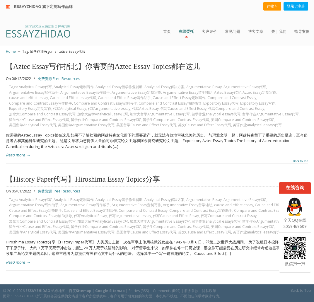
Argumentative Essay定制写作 (136, 92)
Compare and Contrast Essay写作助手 (40, 103)
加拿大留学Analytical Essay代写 (102, 114)
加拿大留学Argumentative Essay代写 (160, 114)
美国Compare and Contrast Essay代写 (242, 119)
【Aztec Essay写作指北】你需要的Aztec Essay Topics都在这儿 (103, 66)
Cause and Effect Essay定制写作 (179, 97)
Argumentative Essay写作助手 (34, 92)
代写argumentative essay (109, 108)
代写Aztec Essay (145, 108)
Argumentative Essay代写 (244, 86)
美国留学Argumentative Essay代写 (86, 124)
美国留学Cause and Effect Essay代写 (146, 124)
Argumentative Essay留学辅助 (187, 92)
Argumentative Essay (204, 86)
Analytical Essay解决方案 (164, 86)
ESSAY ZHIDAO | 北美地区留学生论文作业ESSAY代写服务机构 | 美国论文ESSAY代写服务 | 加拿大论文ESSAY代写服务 (43, 30)
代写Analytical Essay (69, 108)
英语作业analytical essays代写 (257, 124)
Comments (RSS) (166, 290)
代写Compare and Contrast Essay (236, 108)
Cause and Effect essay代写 (73, 97)
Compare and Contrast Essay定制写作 (105, 103)
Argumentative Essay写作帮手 (85, 92)
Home (11, 51)
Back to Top (300, 161)
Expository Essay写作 (257, 103)
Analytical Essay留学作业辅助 (119, 86)
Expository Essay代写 (220, 103)
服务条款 (191, 290)
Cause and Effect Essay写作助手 (124, 97)
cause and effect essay (28, 97)
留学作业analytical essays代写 (216, 114)
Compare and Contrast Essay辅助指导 (170, 103)
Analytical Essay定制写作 (74, 86)
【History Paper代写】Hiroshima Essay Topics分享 (83, 179)
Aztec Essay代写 (227, 92)
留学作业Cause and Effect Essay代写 (39, 119)
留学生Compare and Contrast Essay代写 (176, 119)
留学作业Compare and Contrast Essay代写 (106, 119)
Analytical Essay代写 (35, 86)
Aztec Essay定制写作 (259, 92)
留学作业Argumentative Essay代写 (270, 114)
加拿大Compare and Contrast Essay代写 (42, 114)
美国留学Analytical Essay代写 (32, 124)
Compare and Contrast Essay (231, 97)
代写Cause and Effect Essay (184, 108)
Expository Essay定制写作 (30, 108)
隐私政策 (209, 290)
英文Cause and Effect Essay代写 (204, 124)
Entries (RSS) (139, 290)
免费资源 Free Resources (59, 78)
